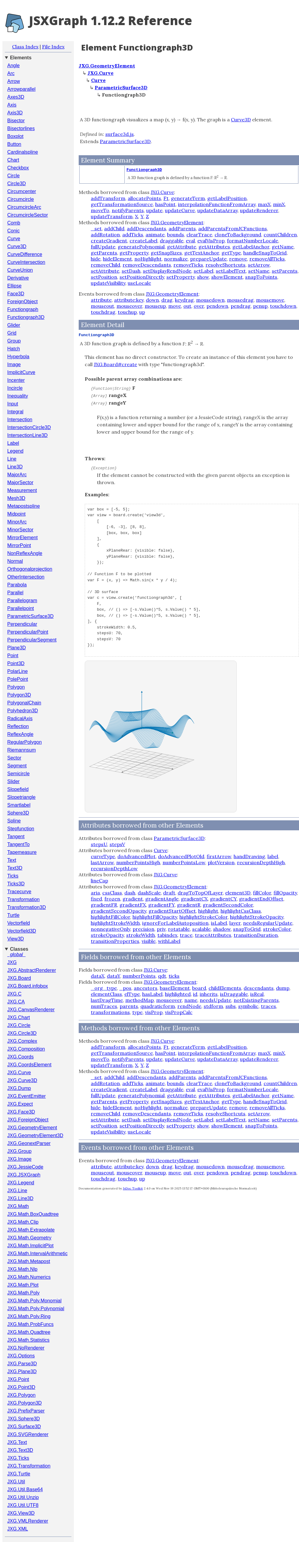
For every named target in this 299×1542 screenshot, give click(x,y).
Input (12, 403)
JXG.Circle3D (22, 1033)
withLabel (169, 941)
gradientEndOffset (261, 899)
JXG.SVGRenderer (27, 1434)
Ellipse (14, 285)
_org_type (104, 988)
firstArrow (219, 856)
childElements (225, 988)
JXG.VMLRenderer (27, 1521)
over (199, 306)
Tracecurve (19, 891)
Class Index (25, 47)
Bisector (16, 120)
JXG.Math (18, 1206)
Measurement (22, 490)
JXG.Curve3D (22, 1080)
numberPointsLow (184, 862)
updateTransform (112, 216)
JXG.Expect (20, 1104)
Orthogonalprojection (29, 569)
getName (283, 247)
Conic (13, 230)
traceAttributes (213, 935)
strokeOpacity (107, 935)
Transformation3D (26, 907)
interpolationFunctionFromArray (216, 204)
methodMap (139, 1000)
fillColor (262, 893)
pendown (217, 306)
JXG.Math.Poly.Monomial (34, 1300)
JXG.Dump (19, 1088)
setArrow (259, 265)
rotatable (179, 929)
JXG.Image (19, 1159)
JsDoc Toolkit (133, 1188)
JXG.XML (17, 1528)
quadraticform (157, 1006)
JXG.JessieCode (25, 1167)
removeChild (105, 265)
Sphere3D (18, 812)
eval (190, 241)
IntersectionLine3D (27, 435)
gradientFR (104, 905)
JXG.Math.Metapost (28, 1261)
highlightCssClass (241, 911)
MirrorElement (22, 537)
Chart (13, 159)
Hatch (13, 348)
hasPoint (165, 204)
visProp (154, 1012)
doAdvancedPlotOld (181, 856)
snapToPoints (261, 277)
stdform (213, 1006)
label (273, 856)
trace (186, 935)
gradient (133, 899)
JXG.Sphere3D (23, 1418)
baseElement (175, 988)
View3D (15, 938)
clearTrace (199, 234)
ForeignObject (22, 301)
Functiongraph (22, 309)
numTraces (104, 1006)
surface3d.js (119, 134)
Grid (11, 333)
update (154, 210)
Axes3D (15, 97)
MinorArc (17, 521)
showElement (227, 277)
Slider (13, 781)
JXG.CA (16, 1001)
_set (96, 228)
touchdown (283, 306)
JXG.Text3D (20, 1450)
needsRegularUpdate (267, 923)
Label (13, 443)
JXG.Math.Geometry (29, 1237)
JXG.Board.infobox (27, 986)
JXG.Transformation (29, 1465)
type (137, 1012)
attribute (101, 300)
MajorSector (20, 482)
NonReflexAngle (24, 553)
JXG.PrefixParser (26, 1410)
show (203, 277)
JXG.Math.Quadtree (28, 1332)
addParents (182, 228)
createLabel (143, 241)
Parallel (15, 592)
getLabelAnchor (250, 247)
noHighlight (148, 259)
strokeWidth (140, 935)
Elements (20, 57)
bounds (175, 234)
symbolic (248, 1006)
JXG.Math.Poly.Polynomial (35, 1308)
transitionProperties (115, 941)
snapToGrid (247, 929)
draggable (171, 241)
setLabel (203, 271)
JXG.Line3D (20, 1198)
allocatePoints (144, 198)
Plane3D (16, 647)
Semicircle (18, 773)
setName (258, 271)
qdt (162, 976)
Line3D (15, 466)
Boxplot (15, 136)
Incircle (15, 388)
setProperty (180, 277)
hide (95, 259)
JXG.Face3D (21, 1111)
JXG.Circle (18, 1025)
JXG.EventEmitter (26, 1096)
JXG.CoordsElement (29, 1064)
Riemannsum (21, 750)
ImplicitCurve (21, 372)
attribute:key (128, 300)
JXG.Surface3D (24, 1426)
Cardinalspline (22, 152)
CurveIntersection (26, 262)
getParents (104, 253)
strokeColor (277, 929)
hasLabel (152, 994)
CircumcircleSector (27, 215)
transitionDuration (256, 935)
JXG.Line (17, 1190)
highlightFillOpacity (155, 917)
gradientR (188, 905)
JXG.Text (17, 1442)
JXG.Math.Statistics (28, 1340)
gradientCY (223, 899)
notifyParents (128, 210)
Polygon (16, 687)
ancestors (145, 988)
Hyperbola (18, 356)
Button (14, 144)
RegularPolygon (24, 742)
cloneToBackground (238, 234)
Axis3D (15, 112)
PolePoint (17, 679)
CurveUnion (20, 270)
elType (132, 994)
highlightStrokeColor (203, 917)
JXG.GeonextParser (29, 1143)
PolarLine (17, 671)
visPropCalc (178, 1012)
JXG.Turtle (18, 1473)
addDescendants (146, 228)
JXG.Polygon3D (24, 1403)
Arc (11, 73)
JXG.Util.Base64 (25, 1489)
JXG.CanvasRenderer (31, 1009)
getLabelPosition (227, 198)
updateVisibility (108, 283)
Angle (13, 65)
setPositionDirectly (142, 277)
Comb (13, 222)
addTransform (108, 198)
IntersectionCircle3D (29, 427)
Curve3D (16, 246)
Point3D (16, 663)
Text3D (14, 868)
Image (14, 364)
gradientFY (161, 905)
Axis (11, 104)
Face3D (15, 293)
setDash (131, 271)
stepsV (117, 844)
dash (129, 893)
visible (149, 941)
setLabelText (231, 271)
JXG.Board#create (115, 364)
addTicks (132, 234)
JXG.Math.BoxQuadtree (33, 1214)
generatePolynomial (141, 247)
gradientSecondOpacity (118, 911)
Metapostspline (23, 506)
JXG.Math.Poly (23, 1292)
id (195, 994)
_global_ (16, 954)
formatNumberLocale (252, 241)
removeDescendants (147, 265)
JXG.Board (19, 978)
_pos (125, 988)
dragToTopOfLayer (200, 893)
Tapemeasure (22, 852)
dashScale (149, 893)
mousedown (210, 300)
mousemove (270, 300)
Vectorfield (18, 923)
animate (155, 234)
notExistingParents (256, 1000)
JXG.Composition (26, 1049)
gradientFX (133, 905)
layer (235, 923)
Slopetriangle (21, 797)
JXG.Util (16, 1481)
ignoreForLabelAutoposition (175, 923)
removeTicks (188, 265)
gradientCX (194, 899)
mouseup (155, 306)
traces (268, 1006)
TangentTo (18, 844)
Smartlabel (18, 805)
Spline (14, 820)
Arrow (13, 81)
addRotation (105, 234)
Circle (13, 175)
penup (260, 306)
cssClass (112, 893)
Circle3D (16, 183)
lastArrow (102, 862)
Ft (166, 198)
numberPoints (139, 976)
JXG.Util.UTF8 (22, 1505)
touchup (127, 312)
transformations (110, 1012)
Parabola (17, 584)
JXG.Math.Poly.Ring (29, 1316)
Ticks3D (16, 883)
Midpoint (16, 514)
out (187, 306)
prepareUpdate (208, 259)
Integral (15, 411)
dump (282, 988)
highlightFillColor (110, 917)
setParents (284, 271)
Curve (13, 238)
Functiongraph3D (25, 317)
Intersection (19, 419)
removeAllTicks (267, 259)
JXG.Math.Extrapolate (31, 1229)
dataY (113, 976)
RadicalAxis (20, 718)
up (142, 312)
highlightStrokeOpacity (256, 917)
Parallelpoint (20, 608)
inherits (209, 994)
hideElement (117, 259)
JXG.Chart (18, 1017)
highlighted (178, 994)
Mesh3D (16, 498)
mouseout (102, 306)
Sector (14, 757)
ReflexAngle (20, 734)
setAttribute (105, 271)
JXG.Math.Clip (22, 1222)
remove (238, 259)
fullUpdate (103, 247)
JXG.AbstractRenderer (31, 970)
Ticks (12, 875)
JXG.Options (21, 1355)
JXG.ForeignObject (27, 1119)
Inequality (17, 396)
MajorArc (17, 474)
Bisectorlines (21, 128)
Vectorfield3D (21, 930)
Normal (15, 561)
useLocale (139, 283)
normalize (176, 259)
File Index (53, 47)
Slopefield (17, 789)
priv (161, 929)
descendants (259, 988)
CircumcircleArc (24, 207)
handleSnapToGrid (265, 253)
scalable (201, 929)
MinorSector (20, 529)
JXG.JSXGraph (23, 1174)
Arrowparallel (21, 89)
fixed (96, 899)
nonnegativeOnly (110, 929)
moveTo (100, 210)
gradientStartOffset (172, 911)
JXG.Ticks (18, 1458)
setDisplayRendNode (167, 271)
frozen (112, 899)
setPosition (104, 277)
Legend (15, 451)
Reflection (18, 726)
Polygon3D (19, 694)
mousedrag (240, 300)
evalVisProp (211, 241)
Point (12, 655)
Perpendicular (22, 624)
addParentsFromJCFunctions (232, 228)
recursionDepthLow (114, 868)
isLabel (219, 923)
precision (143, 929)
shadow (222, 929)
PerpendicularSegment (32, 639)
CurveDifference (24, 254)
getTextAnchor (201, 253)
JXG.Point (18, 1379)
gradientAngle (162, 899)
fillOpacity (285, 893)
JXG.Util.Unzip (23, 1497)
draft (169, 893)
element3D (238, 893)
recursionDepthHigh (261, 862)
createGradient (109, 241)
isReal (257, 994)
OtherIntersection (25, 576)
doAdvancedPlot (136, 856)
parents (129, 1006)
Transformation (23, 899)
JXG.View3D (20, 1513)
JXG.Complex (22, 1041)
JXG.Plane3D (22, 1371)
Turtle (13, 915)
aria (95, 893)
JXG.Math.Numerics (29, 1277)
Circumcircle (20, 199)
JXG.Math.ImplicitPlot (30, 1245)
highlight (208, 911)
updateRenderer (259, 210)
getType (231, 253)
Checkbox (18, 167)
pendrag (241, 306)
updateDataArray (217, 210)
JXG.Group (19, 1151)
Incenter (16, 380)
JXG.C (14, 993)
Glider (13, 325)
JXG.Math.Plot (22, 1285)
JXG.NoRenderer (25, 1347)
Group (14, 340)
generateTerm (188, 198)
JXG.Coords (20, 1056)
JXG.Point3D (21, 1387)
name (190, 1000)
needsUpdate (215, 1000)
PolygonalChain (24, 702)
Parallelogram (22, 600)
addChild (114, 228)
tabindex (167, 935)
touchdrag (103, 312)
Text (11, 860)
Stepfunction (20, 828)
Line (11, 458)
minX (279, 204)
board (199, 988)
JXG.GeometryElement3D (35, 1135)
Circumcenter (21, 191)
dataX (97, 976)
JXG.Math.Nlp (22, 1269)
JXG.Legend (20, 1182)
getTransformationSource (122, 204)
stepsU (99, 844)
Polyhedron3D (22, 710)
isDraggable (234, 994)
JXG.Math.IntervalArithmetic (37, 1253)
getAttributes (214, 247)
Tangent (16, 836)
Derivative (18, 278)
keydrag (184, 300)
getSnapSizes (166, 253)
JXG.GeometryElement (32, 1127)
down (152, 300)
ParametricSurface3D (30, 616)
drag (166, 300)
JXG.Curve (19, 1072)
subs (230, 1006)
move (174, 306)
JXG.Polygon (21, 1395)
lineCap (99, 881)
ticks (174, 976)
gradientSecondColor (228, 905)
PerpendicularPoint (27, 632)
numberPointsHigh (138, 862)
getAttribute (181, 247)
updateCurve (180, 210)
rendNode (189, 1006)
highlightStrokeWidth (115, 923)
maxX (264, 204)
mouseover (129, 306)
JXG (12, 962)
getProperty (134, 253)
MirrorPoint (19, 545)
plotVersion (221, 862)
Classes (19, 949)
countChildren (280, 234)
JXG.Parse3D (22, 1363)
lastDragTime (107, 1000)
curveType (103, 856)
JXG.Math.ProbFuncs (30, 1324)
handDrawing (249, 856)
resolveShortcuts (225, 265)
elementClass (106, 994)
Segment (17, 765)
